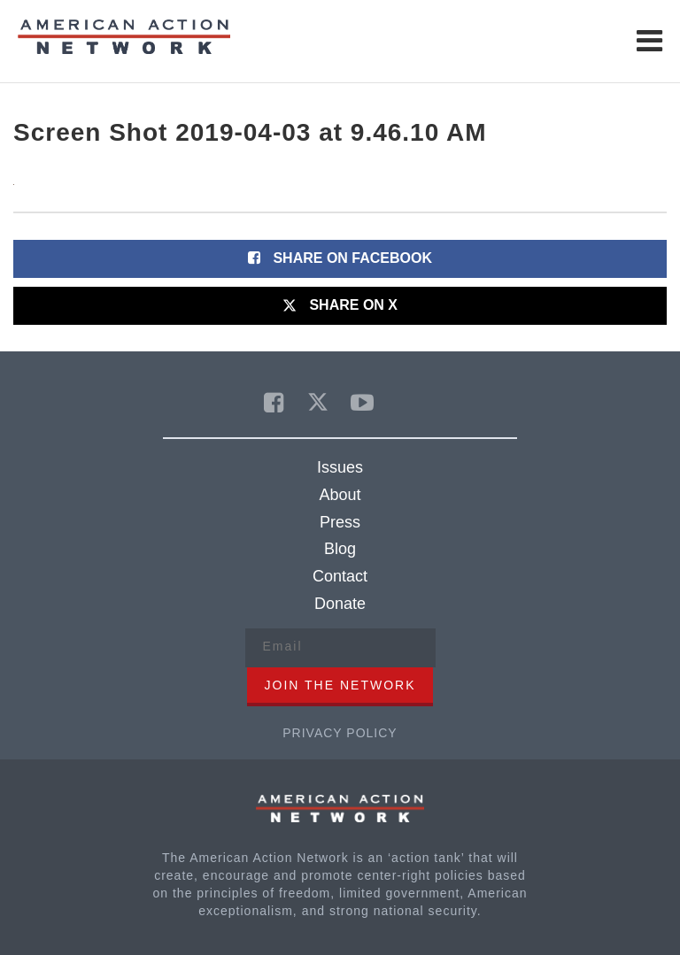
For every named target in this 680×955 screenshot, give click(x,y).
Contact (340, 576)
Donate (340, 603)
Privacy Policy (339, 733)
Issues (340, 467)
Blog (340, 549)
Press (340, 522)
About (339, 495)
